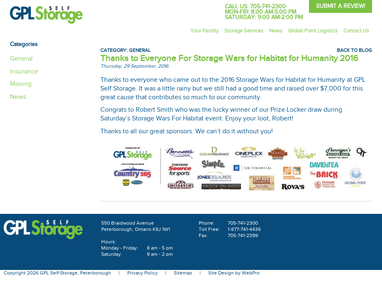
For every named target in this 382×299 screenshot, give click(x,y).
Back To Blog (354, 50)
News (275, 30)
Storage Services (243, 30)
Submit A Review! (340, 6)
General (140, 50)
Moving (21, 84)
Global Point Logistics (313, 30)
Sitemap (183, 273)
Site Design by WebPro (234, 273)
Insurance (24, 72)
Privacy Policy (142, 273)
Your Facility (204, 30)
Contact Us (356, 30)
